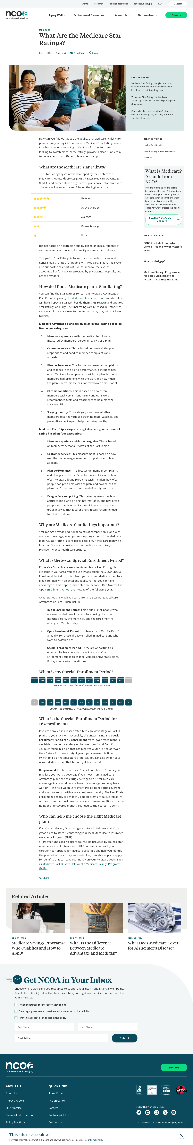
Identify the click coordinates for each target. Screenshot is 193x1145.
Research (98, 3)
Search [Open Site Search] (177, 3)
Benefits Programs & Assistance (159, 151)
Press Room (56, 1093)
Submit (124, 1038)
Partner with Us (59, 1115)
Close (181, 1137)
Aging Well (56, 15)
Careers (53, 1108)
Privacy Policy (96, 1139)
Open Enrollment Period (54, 589)
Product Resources (118, 3)
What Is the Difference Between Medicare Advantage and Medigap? (93, 948)
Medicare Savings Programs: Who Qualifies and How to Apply (38, 948)
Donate (176, 15)
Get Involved (146, 15)
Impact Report (15, 1100)
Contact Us (56, 1122)
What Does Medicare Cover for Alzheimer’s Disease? (153, 945)
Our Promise (14, 1108)
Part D (82, 183)
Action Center (57, 1100)
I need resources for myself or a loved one (40, 1004)
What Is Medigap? (154, 261)
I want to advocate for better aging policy (40, 1017)
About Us (121, 15)
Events (85, 3)
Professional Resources (89, 15)
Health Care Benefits (153, 145)
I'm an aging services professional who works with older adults (52, 1011)
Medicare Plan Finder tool (87, 298)
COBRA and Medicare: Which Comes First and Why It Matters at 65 (163, 246)
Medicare (44, 30)
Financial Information (19, 1115)
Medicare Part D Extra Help (59, 864)
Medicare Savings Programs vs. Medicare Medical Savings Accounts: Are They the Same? (162, 275)
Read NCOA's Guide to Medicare (164, 219)
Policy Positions (15, 1122)
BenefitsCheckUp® (143, 3)
